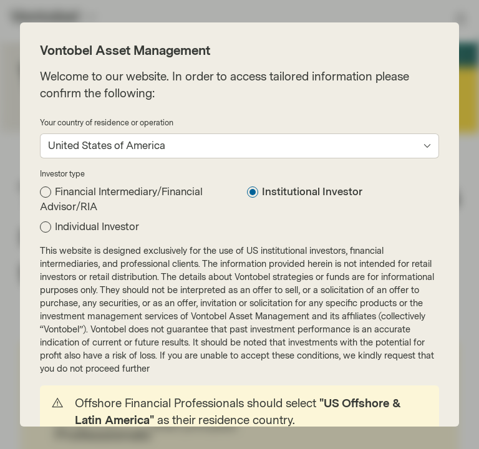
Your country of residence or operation (106, 122)
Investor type (62, 174)
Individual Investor (97, 227)
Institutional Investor (312, 192)
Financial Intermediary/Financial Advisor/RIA (121, 199)
